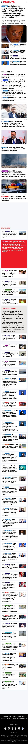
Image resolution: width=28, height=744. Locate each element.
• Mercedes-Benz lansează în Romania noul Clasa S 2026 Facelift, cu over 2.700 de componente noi (14, 318)
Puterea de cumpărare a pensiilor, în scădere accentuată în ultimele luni (9, 675)
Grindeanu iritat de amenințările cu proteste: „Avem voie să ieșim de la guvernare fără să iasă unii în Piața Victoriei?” (9, 480)
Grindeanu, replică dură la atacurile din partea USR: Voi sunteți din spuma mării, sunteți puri (13, 148)
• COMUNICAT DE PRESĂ (8, 331)
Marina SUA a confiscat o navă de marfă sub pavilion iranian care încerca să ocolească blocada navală (10, 372)
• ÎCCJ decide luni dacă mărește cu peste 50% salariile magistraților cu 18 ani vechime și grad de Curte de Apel (13, 81)
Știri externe (3, 168)
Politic (2, 119)
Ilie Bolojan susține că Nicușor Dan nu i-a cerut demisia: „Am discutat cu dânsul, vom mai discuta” (18, 63)
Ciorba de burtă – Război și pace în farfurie (10, 345)
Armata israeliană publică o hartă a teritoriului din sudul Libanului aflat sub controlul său (10, 567)
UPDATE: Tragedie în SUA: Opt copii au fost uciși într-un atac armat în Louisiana (14, 198)
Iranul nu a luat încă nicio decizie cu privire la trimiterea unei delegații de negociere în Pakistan (9, 585)
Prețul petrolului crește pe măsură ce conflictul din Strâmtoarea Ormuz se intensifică (10, 292)
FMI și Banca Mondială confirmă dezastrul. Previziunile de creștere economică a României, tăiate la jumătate (9, 608)
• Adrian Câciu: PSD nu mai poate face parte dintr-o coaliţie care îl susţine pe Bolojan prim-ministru (13, 99)
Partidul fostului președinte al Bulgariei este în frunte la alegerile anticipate (10, 338)
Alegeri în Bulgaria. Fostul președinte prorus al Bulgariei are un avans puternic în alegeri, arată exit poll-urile (18, 57)
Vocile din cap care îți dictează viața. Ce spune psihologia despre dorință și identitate (9, 364)
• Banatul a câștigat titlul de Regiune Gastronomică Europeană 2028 (12, 322)
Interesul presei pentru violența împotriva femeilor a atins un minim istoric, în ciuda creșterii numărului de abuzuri (9, 273)
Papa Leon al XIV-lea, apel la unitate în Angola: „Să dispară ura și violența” (9, 626)
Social (2, 194)
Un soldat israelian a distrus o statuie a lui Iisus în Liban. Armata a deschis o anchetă (9, 284)
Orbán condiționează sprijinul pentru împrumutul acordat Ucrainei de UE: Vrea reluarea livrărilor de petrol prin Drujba (10, 575)
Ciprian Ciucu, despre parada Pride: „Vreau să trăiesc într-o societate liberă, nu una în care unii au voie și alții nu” (10, 546)
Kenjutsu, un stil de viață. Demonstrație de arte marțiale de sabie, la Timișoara (10, 667)
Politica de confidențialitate (20, 718)
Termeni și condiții (6, 718)
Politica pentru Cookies (19, 716)
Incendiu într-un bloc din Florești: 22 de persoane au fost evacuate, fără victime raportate (9, 404)
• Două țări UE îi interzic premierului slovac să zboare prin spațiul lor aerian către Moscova (13, 87)
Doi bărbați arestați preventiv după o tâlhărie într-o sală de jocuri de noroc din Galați (10, 617)
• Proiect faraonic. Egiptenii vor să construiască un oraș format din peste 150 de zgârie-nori (13, 76)
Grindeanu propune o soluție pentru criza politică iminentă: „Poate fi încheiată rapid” (17, 51)
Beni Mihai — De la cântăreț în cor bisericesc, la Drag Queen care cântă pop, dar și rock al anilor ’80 (10, 447)
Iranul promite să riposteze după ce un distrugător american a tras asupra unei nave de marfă (9, 234)
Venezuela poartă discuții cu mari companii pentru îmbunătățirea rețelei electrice (10, 301)
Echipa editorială (7, 716)
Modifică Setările (14, 724)
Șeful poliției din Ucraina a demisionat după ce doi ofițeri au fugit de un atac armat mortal (10, 354)
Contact (14, 720)
